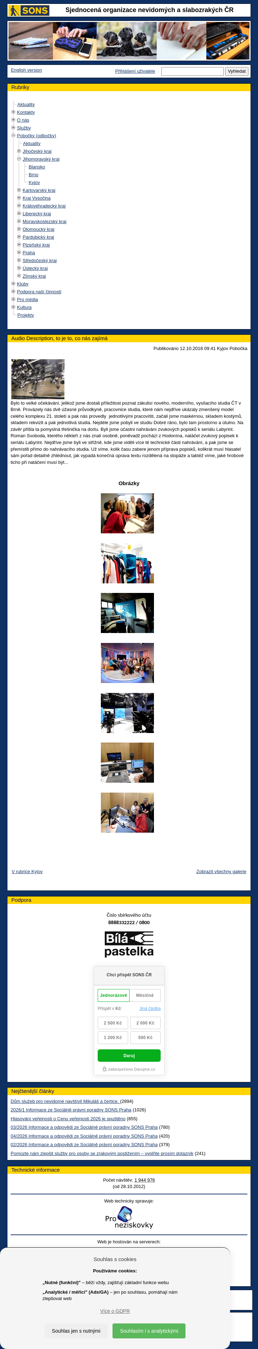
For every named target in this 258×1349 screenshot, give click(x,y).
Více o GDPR (115, 1311)
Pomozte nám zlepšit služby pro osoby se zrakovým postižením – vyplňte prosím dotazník (102, 1153)
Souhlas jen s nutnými (76, 1331)
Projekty (25, 315)
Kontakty (26, 112)
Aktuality (26, 104)
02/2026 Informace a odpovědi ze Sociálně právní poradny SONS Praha (84, 1144)
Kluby (23, 284)
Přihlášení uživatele (135, 71)
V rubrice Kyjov (27, 871)
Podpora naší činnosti (39, 291)
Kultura (24, 307)
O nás (23, 120)
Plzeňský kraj (36, 245)
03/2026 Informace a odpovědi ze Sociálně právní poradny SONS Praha (84, 1127)
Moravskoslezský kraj (45, 221)
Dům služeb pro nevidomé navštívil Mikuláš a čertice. (65, 1101)
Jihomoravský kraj (41, 159)
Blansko (37, 167)
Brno (33, 174)
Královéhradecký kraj (44, 206)
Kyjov (34, 182)
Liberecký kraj (37, 213)
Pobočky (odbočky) (36, 135)
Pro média (27, 299)
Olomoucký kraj (39, 229)
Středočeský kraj (40, 260)
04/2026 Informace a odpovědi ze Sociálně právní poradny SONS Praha (84, 1136)
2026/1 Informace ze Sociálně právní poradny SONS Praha (71, 1109)
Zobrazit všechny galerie (221, 871)
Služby (24, 128)
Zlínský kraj (34, 276)
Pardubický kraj (38, 237)
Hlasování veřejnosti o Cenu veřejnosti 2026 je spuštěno (68, 1118)
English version (26, 70)
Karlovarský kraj (39, 190)
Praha (29, 252)
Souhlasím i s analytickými (149, 1331)
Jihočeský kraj (37, 151)
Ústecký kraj (35, 268)
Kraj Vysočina (37, 198)
